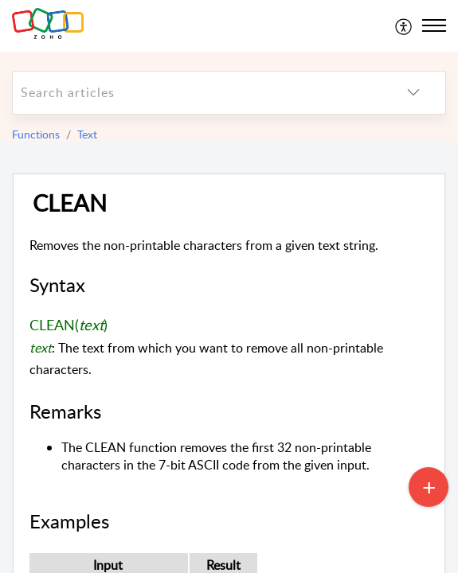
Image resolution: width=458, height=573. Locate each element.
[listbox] (413, 93)
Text (87, 134)
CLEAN (70, 203)
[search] (197, 93)
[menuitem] (404, 25)
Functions (36, 134)
